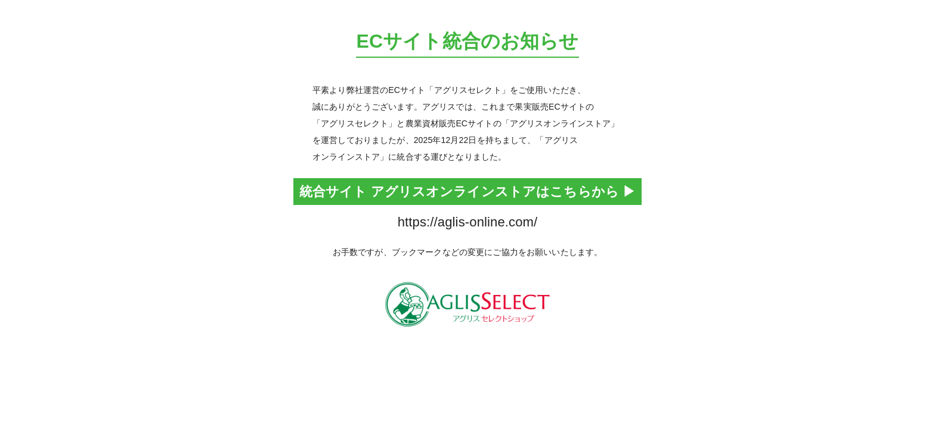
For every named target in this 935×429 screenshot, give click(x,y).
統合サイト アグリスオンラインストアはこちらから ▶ (467, 191)
